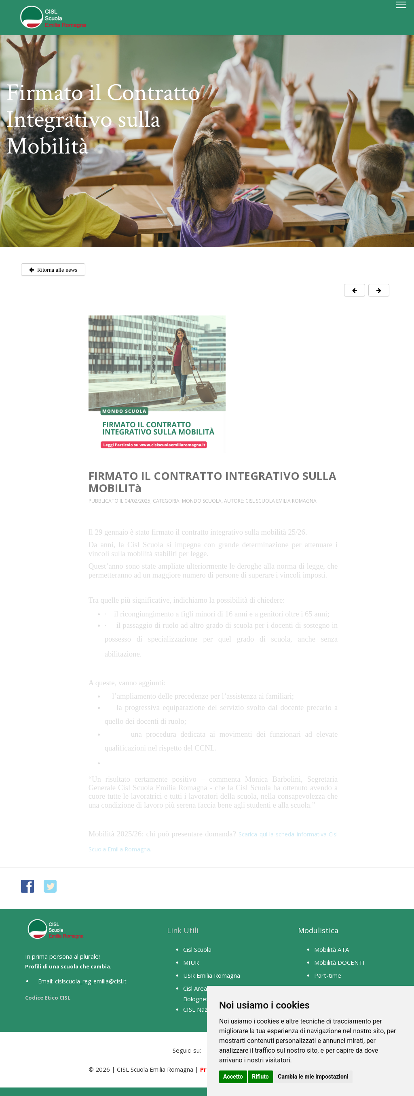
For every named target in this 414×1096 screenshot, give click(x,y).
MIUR (191, 962)
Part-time (327, 975)
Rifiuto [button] (260, 1076)
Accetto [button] (233, 1076)
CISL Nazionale (203, 1009)
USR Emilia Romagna (211, 975)
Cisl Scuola (197, 949)
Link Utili (183, 930)
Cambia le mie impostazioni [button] (313, 1076)
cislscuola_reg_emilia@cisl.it (91, 981)
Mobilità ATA (331, 949)
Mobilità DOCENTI (339, 962)
